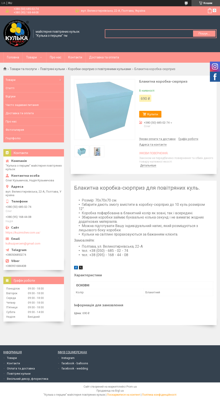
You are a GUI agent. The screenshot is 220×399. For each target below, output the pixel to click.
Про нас (55, 57)
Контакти (75, 57)
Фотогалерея (15, 129)
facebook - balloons (75, 363)
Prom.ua (131, 386)
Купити (152, 114)
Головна (13, 57)
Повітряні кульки (52, 69)
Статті (10, 88)
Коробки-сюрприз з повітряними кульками (99, 69)
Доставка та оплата (104, 57)
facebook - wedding (75, 368)
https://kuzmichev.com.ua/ (23, 232)
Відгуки (10, 96)
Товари (31, 57)
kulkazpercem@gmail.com (23, 243)
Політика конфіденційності (159, 394)
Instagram (68, 358)
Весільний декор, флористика (27, 378)
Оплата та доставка (21, 368)
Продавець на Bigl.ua (110, 390)
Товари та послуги (23, 69)
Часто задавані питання (22, 105)
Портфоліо (13, 138)
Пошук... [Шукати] (204, 33)
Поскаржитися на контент (123, 394)
